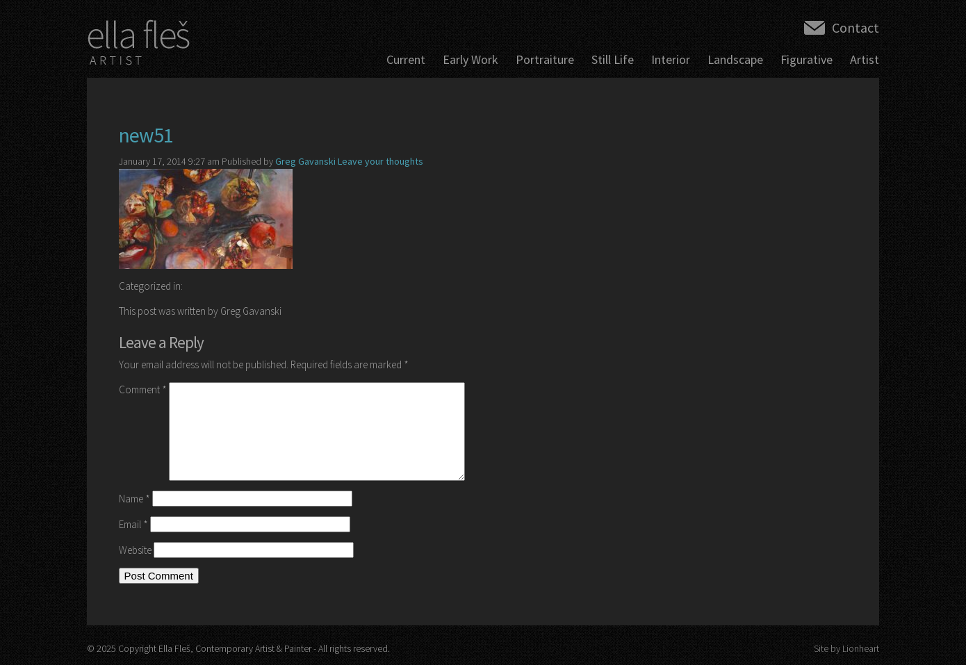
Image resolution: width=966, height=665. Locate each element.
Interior (670, 59)
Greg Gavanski (305, 161)
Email (133, 524)
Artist (864, 59)
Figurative (806, 59)
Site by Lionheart (846, 648)
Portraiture (545, 59)
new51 (146, 135)
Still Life (612, 59)
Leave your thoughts (380, 161)
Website (135, 550)
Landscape (735, 59)
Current (405, 59)
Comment (143, 389)
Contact (855, 27)
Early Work (470, 59)
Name (134, 498)
